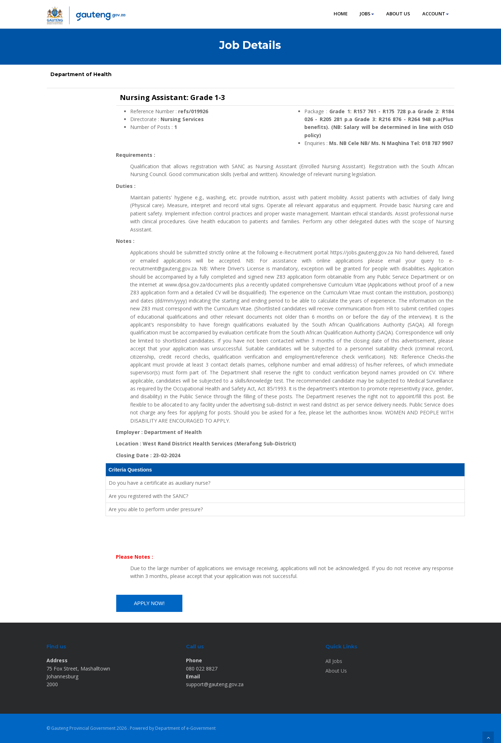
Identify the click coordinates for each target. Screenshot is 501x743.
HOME (341, 13)
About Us (336, 670)
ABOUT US (398, 13)
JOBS (367, 13)
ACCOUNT (435, 13)
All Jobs (333, 661)
